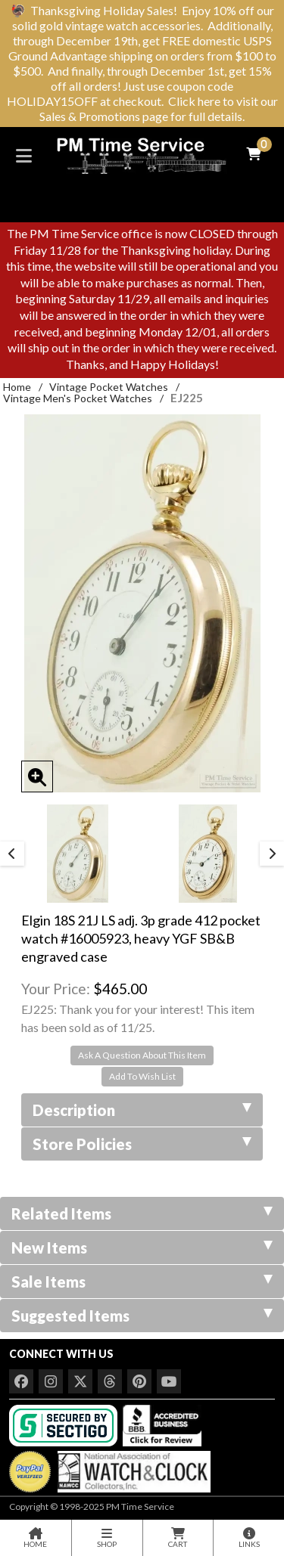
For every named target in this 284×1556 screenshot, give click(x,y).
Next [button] (272, 854)
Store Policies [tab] (142, 1144)
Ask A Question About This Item (142, 1055)
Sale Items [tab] (142, 1281)
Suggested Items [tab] (142, 1315)
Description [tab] (142, 1110)
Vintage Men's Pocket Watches (77, 398)
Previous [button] (12, 854)
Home (17, 386)
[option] (77, 853)
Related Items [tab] (142, 1213)
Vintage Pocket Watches (108, 386)
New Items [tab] (142, 1247)
